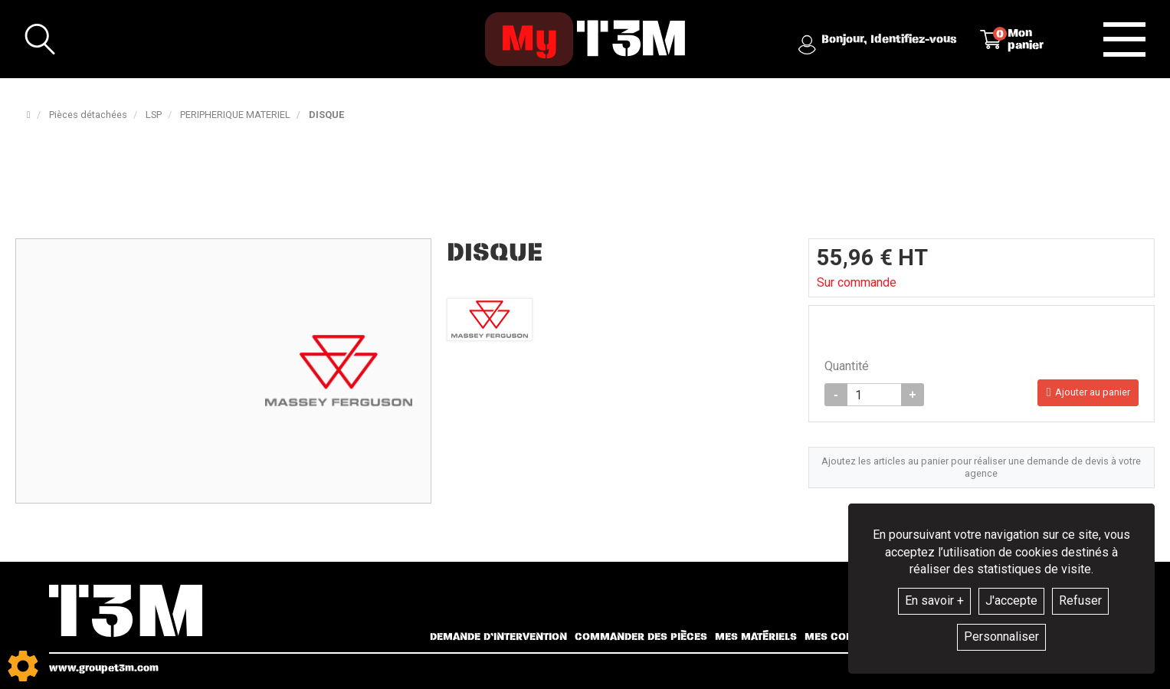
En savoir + (934, 600)
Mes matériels (756, 637)
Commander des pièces (641, 637)
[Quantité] (874, 397)
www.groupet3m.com (104, 668)
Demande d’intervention (498, 637)
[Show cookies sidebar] (23, 666)
